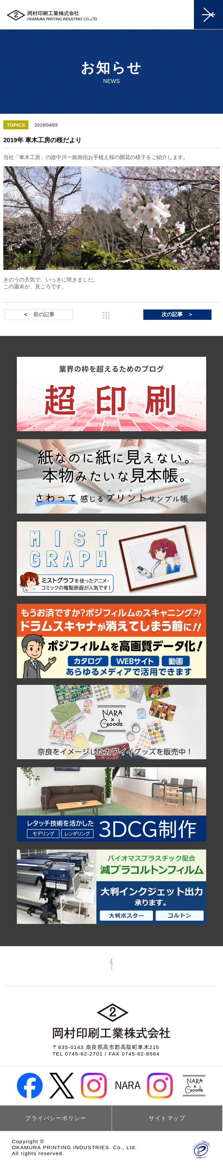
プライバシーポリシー (55, 1118)
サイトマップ (167, 1118)
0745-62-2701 (84, 1054)
